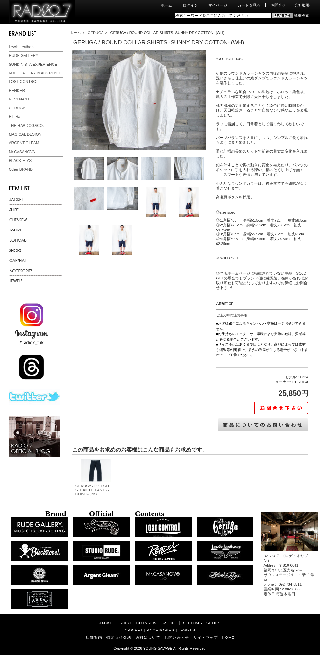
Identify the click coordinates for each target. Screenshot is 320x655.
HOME (228, 637)
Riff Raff (16, 116)
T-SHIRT (169, 623)
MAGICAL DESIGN (25, 134)
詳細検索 (301, 15)
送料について (147, 637)
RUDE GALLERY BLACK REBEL (35, 73)
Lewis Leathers (22, 47)
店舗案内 (94, 637)
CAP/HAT (134, 630)
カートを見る (249, 5)
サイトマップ (205, 637)
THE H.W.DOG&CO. (26, 125)
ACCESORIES (160, 630)
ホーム (166, 5)
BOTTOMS (192, 623)
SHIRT (125, 623)
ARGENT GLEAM (24, 143)
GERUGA (17, 108)
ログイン (190, 5)
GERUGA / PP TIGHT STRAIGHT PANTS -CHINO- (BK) (93, 490)
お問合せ (278, 5)
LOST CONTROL (24, 81)
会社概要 (302, 5)
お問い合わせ (176, 637)
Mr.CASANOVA (22, 152)
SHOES (213, 623)
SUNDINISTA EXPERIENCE (33, 64)
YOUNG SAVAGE (158, 648)
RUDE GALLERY (23, 55)
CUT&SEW (146, 623)
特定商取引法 (118, 637)
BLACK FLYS (20, 160)
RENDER (17, 90)
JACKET (107, 623)
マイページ (217, 5)
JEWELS (187, 630)
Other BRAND (21, 169)
